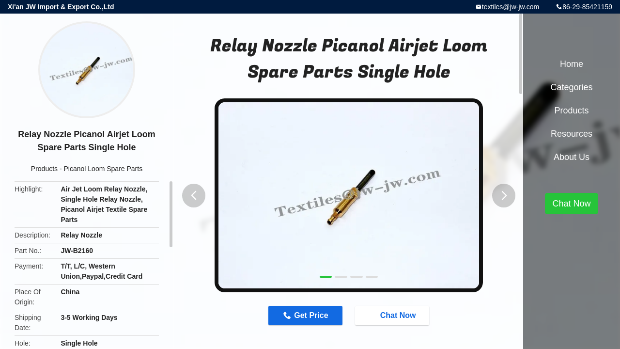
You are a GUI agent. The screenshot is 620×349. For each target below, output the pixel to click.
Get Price (311, 315)
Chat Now (393, 315)
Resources (571, 134)
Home (571, 64)
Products (44, 169)
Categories (571, 87)
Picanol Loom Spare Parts (103, 169)
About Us (571, 157)
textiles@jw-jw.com (510, 7)
